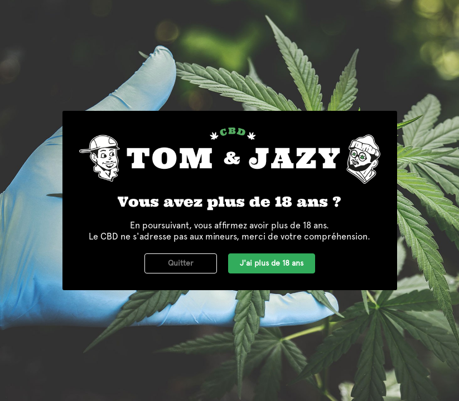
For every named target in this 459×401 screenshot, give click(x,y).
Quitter (181, 262)
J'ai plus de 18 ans (271, 262)
